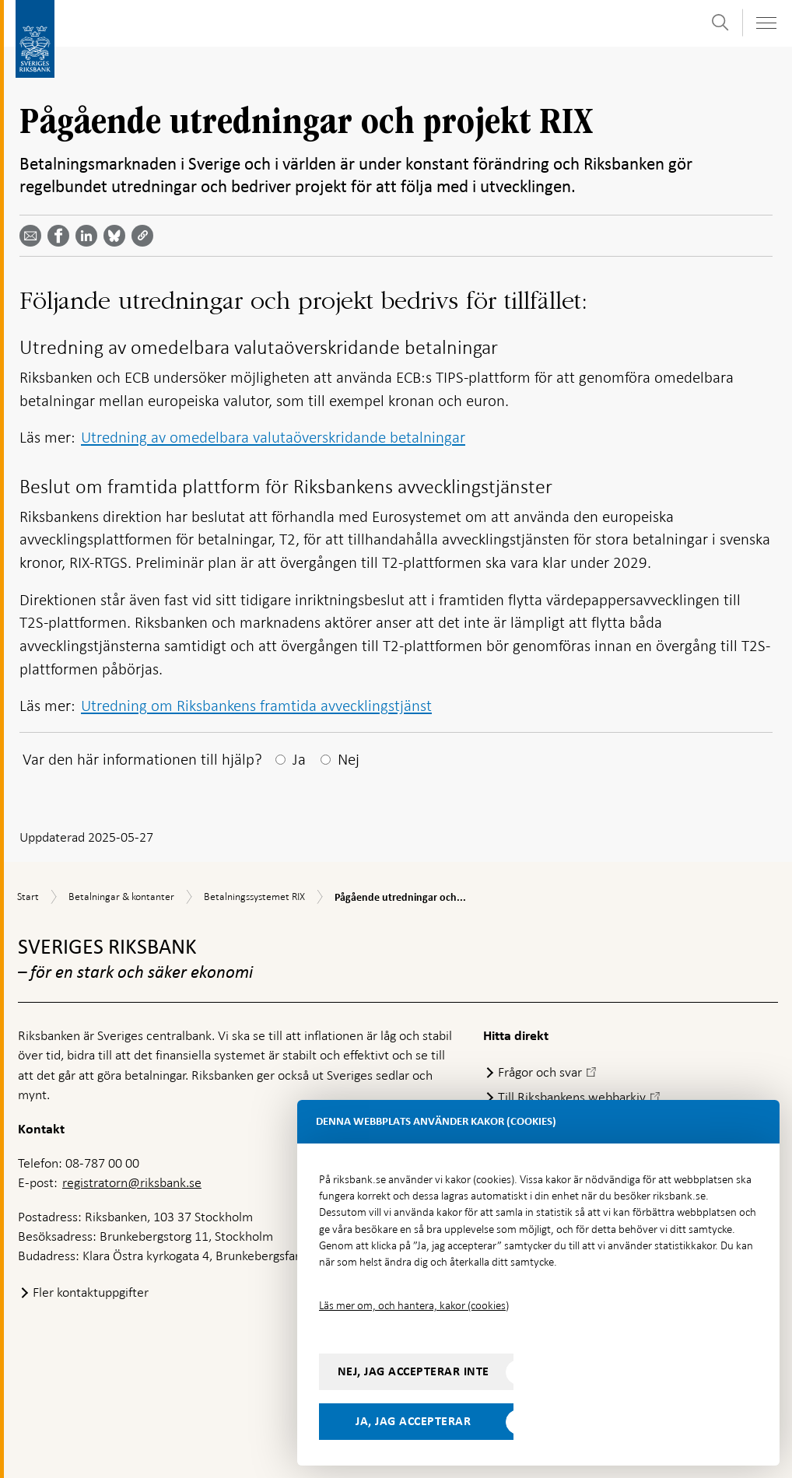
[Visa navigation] (765, 23)
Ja (299, 759)
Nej (348, 759)
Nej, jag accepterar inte (413, 1371)
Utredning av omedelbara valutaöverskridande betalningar (273, 437)
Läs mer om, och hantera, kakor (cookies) (414, 1305)
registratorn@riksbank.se (132, 1182)
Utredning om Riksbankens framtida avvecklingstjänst (256, 705)
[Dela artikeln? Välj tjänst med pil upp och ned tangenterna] (89, 236)
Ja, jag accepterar (413, 1421)
